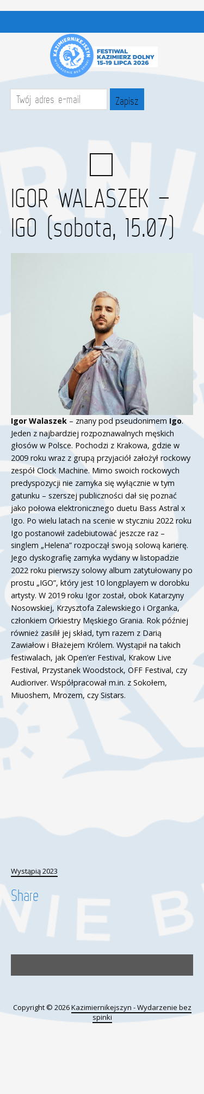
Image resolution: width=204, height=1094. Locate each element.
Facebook (89, 134)
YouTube (113, 134)
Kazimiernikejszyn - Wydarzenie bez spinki (131, 1012)
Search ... (101, 164)
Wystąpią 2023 (34, 871)
